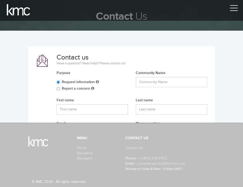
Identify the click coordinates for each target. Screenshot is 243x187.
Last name (144, 100)
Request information (78, 82)
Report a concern (75, 88)
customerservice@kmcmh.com (161, 164)
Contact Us (134, 148)
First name (65, 100)
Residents (85, 153)
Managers (85, 158)
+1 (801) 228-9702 (153, 158)
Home (81, 148)
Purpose (63, 73)
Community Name (150, 73)
